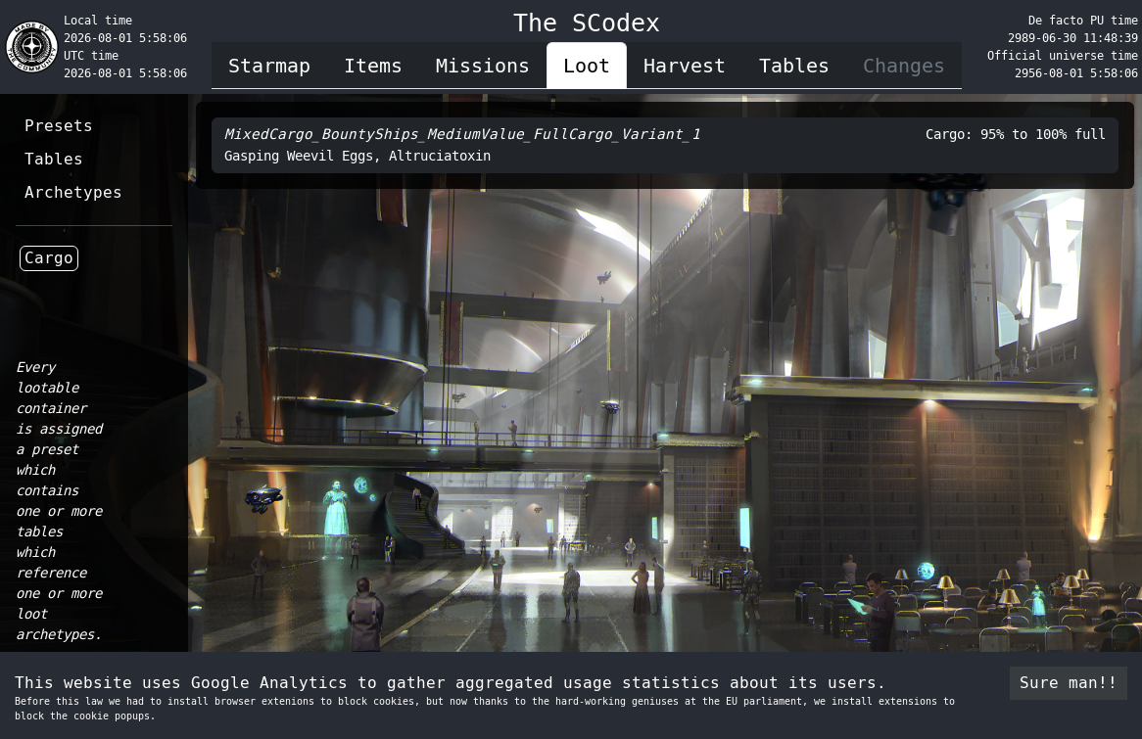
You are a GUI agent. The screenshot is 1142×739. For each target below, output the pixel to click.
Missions (483, 65)
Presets (58, 125)
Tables (794, 65)
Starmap (269, 65)
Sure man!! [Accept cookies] (1069, 682)
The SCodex (586, 23)
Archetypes (73, 192)
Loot (586, 65)
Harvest (684, 65)
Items (373, 65)
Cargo (48, 258)
